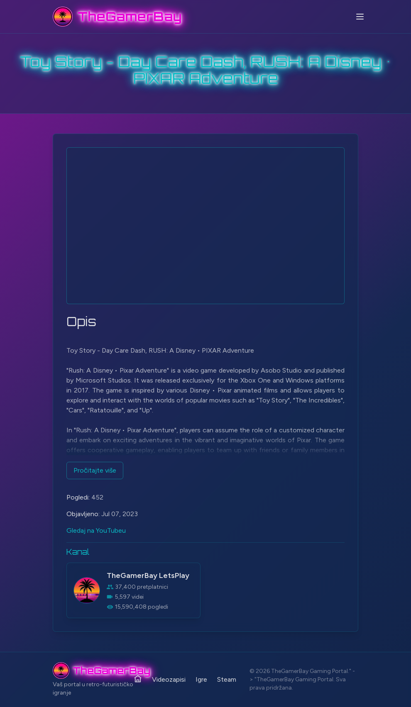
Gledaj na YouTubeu (96, 530)
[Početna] (138, 679)
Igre (201, 679)
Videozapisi (169, 679)
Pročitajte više (94, 470)
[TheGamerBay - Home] (117, 17)
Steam (226, 679)
